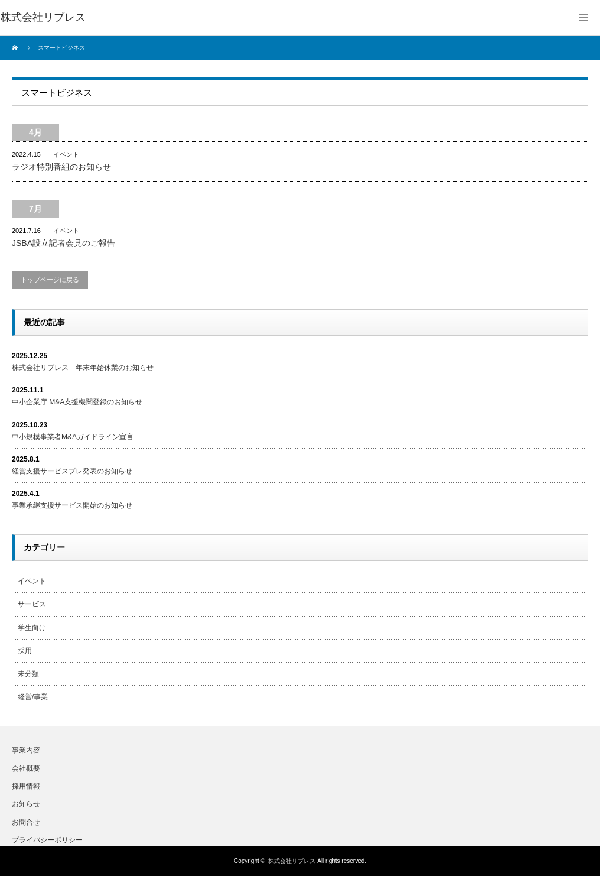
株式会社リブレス (291, 861)
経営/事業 (33, 697)
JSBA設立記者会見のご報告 (63, 243)
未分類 (28, 674)
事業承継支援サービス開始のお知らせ (72, 505)
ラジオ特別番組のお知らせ (61, 166)
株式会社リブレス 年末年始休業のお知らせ (83, 368)
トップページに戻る (50, 279)
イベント (66, 154)
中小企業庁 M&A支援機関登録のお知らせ (77, 402)
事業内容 (26, 750)
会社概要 (26, 768)
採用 (25, 651)
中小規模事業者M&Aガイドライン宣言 (72, 437)
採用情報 (26, 786)
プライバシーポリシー (47, 840)
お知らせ (26, 804)
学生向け (32, 628)
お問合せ (26, 822)
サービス (32, 604)
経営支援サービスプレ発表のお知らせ (72, 471)
